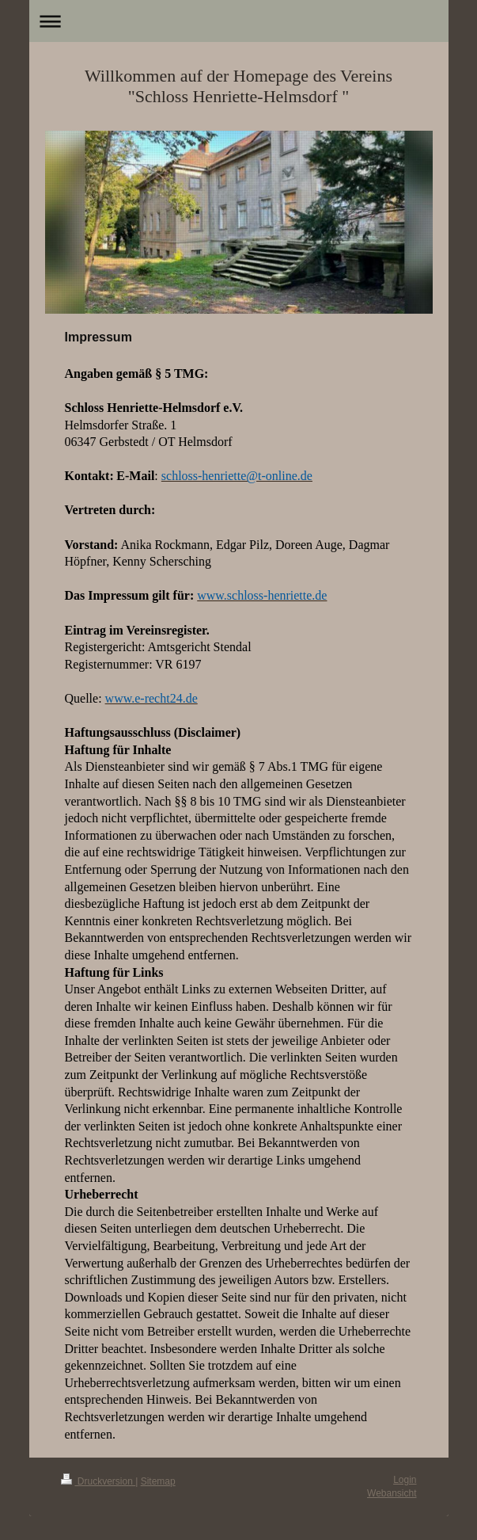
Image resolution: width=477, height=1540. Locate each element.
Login (404, 1479)
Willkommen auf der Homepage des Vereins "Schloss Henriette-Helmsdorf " (238, 86)
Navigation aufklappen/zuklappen (239, 21)
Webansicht (391, 1493)
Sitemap (158, 1481)
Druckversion (98, 1481)
